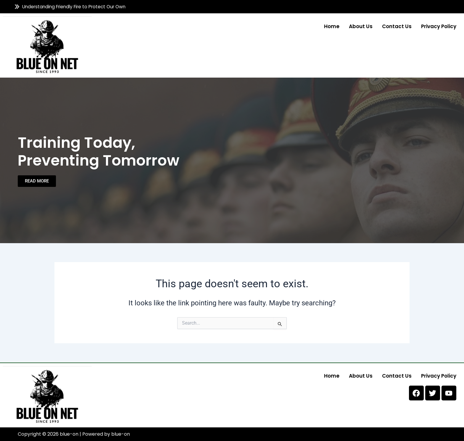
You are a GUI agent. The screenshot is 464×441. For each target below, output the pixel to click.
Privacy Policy (438, 26)
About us (361, 26)
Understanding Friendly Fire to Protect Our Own (74, 6)
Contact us (397, 26)
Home (331, 26)
